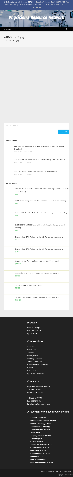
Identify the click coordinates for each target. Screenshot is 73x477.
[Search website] (67, 29)
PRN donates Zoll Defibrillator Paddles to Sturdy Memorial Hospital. (40, 160)
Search (64, 132)
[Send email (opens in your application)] (39, 7)
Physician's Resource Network (36, 19)
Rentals (30, 367)
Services (30, 352)
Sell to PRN (67, 471)
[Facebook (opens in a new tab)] (36, 7)
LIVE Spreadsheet (34, 330)
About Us (30, 346)
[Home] (4, 41)
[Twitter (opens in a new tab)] (33, 7)
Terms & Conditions (34, 361)
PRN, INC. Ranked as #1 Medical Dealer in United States (35, 172)
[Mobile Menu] (6, 29)
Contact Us (31, 349)
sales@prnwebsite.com (32, 5)
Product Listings (33, 327)
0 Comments (28, 152)
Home (43, 471)
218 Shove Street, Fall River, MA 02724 (18, 2)
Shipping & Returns (34, 358)
